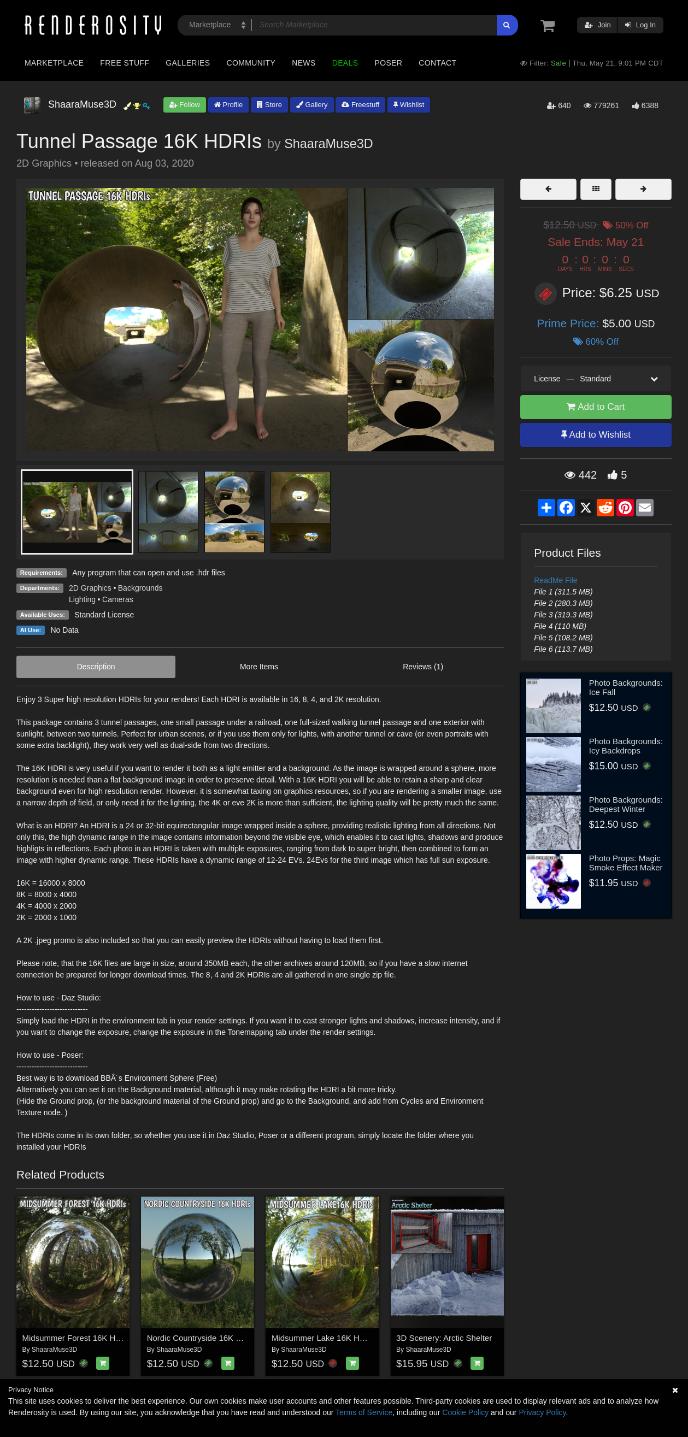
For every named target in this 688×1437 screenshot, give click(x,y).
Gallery (312, 105)
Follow (184, 105)
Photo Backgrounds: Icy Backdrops (626, 746)
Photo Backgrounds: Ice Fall (626, 687)
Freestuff (360, 105)
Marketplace (54, 62)
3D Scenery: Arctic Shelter (444, 1337)
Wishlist (408, 105)
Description (96, 666)
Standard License (104, 614)
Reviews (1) (423, 666)
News (303, 62)
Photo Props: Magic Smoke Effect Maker (626, 862)
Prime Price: (569, 323)
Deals (345, 62)
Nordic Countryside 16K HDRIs (203, 1337)
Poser (388, 62)
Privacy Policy (542, 1412)
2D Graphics (90, 588)
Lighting (82, 599)
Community (251, 62)
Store (269, 105)
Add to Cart (596, 407)
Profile (228, 105)
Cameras (117, 599)
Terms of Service (364, 1412)
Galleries (188, 62)
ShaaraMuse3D (328, 144)
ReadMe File (555, 580)
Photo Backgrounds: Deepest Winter (626, 804)
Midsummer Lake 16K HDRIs (325, 1337)
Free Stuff (124, 62)
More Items (259, 666)
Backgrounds (140, 588)
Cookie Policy (465, 1412)
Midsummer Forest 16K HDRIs (78, 1337)
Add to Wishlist (596, 434)
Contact (437, 62)
